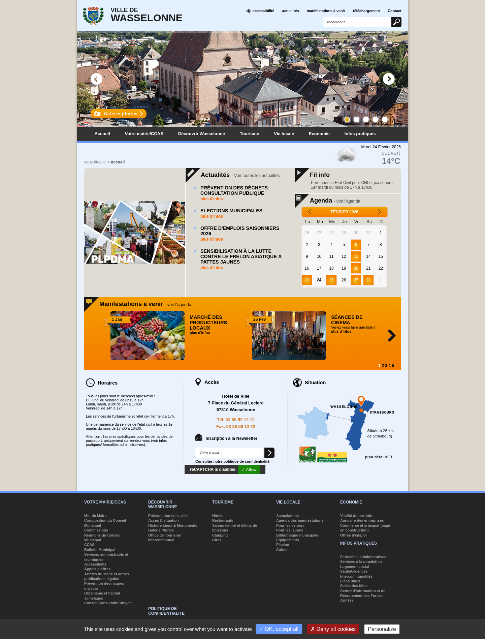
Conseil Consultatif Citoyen (108, 603)
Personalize (382, 629)
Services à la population (361, 561)
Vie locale (284, 133)
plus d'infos (211, 198)
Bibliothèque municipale (297, 535)
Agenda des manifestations (299, 520)
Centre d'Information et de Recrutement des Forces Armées (362, 596)
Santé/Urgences (354, 571)
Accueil (102, 133)
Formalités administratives (363, 557)
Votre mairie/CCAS (144, 133)
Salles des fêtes (353, 586)
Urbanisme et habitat (102, 593)
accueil (118, 162)
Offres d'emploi (353, 535)
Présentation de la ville (168, 516)
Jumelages (93, 598)
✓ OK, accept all (278, 629)
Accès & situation (163, 520)
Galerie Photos (161, 530)
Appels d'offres (97, 569)
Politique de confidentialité (166, 611)
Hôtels (217, 516)
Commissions (96, 530)
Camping (220, 535)
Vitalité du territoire (357, 516)
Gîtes (216, 540)
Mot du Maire (95, 516)
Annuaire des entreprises (362, 520)
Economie (319, 133)
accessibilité (260, 11)
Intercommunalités (356, 576)
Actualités (240, 175)
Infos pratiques (360, 133)
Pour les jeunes (289, 530)
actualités (290, 11)
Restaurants (222, 520)
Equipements (287, 540)
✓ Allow (249, 469)
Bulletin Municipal (99, 550)
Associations (287, 516)
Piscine (282, 545)
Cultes (281, 550)
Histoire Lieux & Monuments (172, 525)
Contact (394, 11)
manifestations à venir (326, 11)
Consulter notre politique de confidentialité (232, 461)
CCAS (89, 545)
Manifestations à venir (145, 304)
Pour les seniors (290, 525)
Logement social (354, 567)
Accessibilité (95, 564)
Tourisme (249, 133)
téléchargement (366, 11)
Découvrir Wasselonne (201, 133)
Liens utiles (350, 581)
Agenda (335, 200)
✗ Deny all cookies (333, 629)
